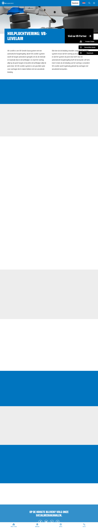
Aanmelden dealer (90, 47)
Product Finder (89, 41)
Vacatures (74, 3)
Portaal (60, 526)
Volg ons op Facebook (40, 522)
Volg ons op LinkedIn (52, 522)
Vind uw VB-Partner (77, 36)
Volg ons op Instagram (58, 522)
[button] (93, 3)
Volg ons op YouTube (46, 522)
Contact (84, 526)
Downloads (90, 53)
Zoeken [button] (88, 3)
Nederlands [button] (83, 3)
